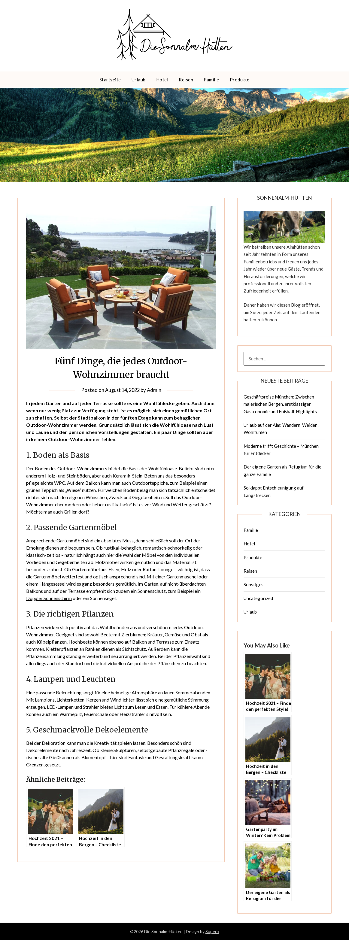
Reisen (186, 79)
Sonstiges (253, 584)
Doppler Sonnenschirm (49, 598)
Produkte (240, 79)
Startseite (110, 79)
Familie (211, 79)
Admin (155, 390)
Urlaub (139, 79)
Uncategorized (258, 598)
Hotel (162, 79)
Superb (212, 931)
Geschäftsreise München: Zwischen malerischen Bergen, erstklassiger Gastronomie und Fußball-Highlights (280, 404)
